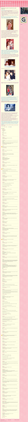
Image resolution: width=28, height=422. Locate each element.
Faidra (2, 278)
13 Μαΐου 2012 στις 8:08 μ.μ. (4, 382)
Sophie (2, 217)
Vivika (2, 238)
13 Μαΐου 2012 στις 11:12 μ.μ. (4, 396)
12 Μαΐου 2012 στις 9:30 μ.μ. (4, 210)
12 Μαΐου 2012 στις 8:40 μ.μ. (4, 200)
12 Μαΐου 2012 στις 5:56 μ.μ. (4, 151)
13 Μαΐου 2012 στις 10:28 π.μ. (4, 336)
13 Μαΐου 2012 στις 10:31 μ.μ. (4, 389)
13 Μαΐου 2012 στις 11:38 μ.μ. (4, 399)
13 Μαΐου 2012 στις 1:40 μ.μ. (4, 345)
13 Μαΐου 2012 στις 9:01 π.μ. (4, 299)
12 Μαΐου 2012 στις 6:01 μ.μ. (4, 155)
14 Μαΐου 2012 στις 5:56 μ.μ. (4, 416)
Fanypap (3, 405)
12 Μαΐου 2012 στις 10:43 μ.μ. (4, 233)
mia (2, 241)
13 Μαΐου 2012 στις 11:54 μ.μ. (4, 403)
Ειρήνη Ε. (3, 227)
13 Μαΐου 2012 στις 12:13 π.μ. (4, 257)
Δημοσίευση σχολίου (3, 417)
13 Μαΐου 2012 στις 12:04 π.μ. (4, 254)
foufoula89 (3, 164)
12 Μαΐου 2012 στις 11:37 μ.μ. (4, 246)
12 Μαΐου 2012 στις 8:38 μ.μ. (4, 194)
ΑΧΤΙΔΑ (3, 137)
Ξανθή (2, 161)
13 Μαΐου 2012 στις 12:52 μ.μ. (4, 339)
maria (2, 149)
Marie (2, 259)
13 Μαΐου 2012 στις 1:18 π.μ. (4, 269)
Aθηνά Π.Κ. (3, 369)
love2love (3, 224)
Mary (2, 191)
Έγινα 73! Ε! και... (6, 2)
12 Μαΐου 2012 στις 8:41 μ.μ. (4, 203)
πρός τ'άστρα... (3, 188)
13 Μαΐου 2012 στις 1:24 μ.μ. (4, 342)
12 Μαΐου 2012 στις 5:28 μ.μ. (4, 144)
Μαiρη (3, 366)
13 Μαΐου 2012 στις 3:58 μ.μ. (4, 359)
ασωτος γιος (3, 175)
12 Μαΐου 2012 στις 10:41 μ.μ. (4, 230)
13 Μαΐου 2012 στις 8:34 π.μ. (4, 287)
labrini (2, 334)
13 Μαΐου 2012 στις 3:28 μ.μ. (4, 352)
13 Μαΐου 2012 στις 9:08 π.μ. (4, 314)
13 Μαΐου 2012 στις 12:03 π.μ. (4, 249)
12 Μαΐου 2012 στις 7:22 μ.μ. (4, 166)
